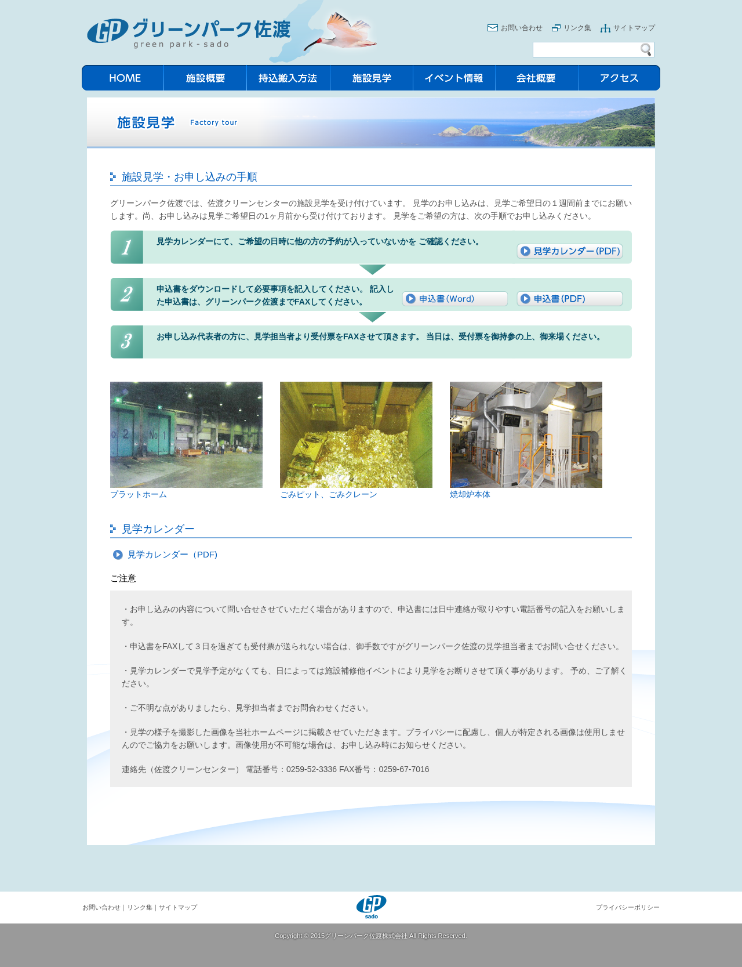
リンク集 (577, 28)
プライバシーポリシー (628, 907)
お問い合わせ (522, 28)
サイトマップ (634, 28)
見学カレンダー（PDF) (172, 554)
